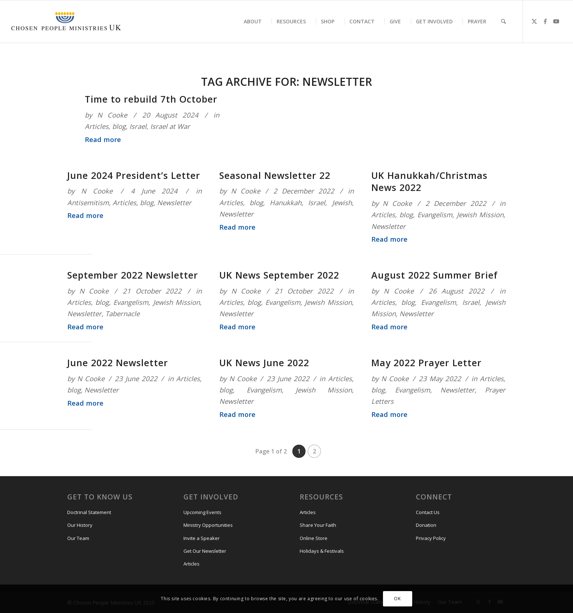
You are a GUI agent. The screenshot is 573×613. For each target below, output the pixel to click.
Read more (103, 139)
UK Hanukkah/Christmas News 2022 (429, 181)
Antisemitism (88, 202)
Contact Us (428, 512)
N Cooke (112, 114)
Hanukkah (285, 202)
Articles (97, 126)
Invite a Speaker (201, 538)
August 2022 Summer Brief (434, 275)
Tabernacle (122, 313)
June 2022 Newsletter (117, 362)
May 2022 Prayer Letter (426, 362)
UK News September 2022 (279, 275)
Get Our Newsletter (204, 551)
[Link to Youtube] (556, 21)
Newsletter (174, 202)
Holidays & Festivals (322, 551)
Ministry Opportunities (208, 525)
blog (119, 126)
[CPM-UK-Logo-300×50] (66, 21)
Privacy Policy (431, 538)
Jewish (342, 202)
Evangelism (434, 214)
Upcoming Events (202, 512)
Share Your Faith (318, 525)
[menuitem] (252, 21)
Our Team (78, 538)
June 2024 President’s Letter (133, 175)
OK (397, 598)
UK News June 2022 (264, 362)
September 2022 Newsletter (132, 275)
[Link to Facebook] (545, 21)
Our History (79, 525)
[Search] (503, 21)
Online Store (313, 538)
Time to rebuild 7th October (151, 99)
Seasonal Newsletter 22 (274, 175)
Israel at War (170, 126)
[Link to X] (534, 21)
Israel (138, 126)
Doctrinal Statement (89, 512)
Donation (426, 525)
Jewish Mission (480, 214)
